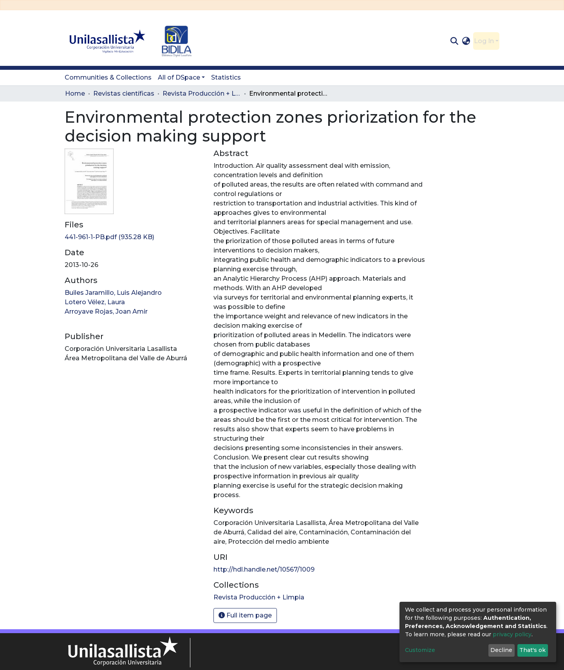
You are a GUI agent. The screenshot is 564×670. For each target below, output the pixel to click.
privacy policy (512, 634)
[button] (466, 41)
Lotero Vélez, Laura (95, 302)
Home (75, 93)
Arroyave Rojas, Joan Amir (106, 311)
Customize (420, 650)
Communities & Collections (108, 77)
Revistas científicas (123, 93)
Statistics (226, 77)
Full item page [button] (245, 615)
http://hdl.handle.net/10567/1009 (264, 569)
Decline (501, 650)
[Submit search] (454, 41)
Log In (484, 41)
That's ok (532, 650)
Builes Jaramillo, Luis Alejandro (113, 292)
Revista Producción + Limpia (202, 93)
